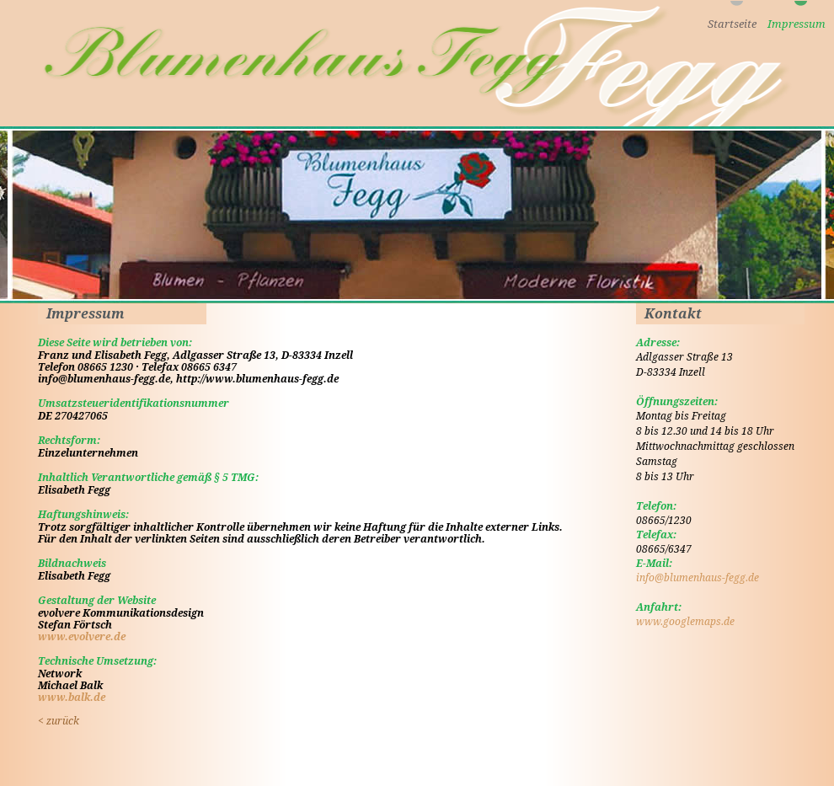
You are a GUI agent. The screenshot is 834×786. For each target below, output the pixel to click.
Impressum (796, 24)
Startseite (732, 24)
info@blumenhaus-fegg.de (697, 578)
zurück (58, 721)
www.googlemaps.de (685, 622)
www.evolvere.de (82, 637)
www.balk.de (71, 697)
